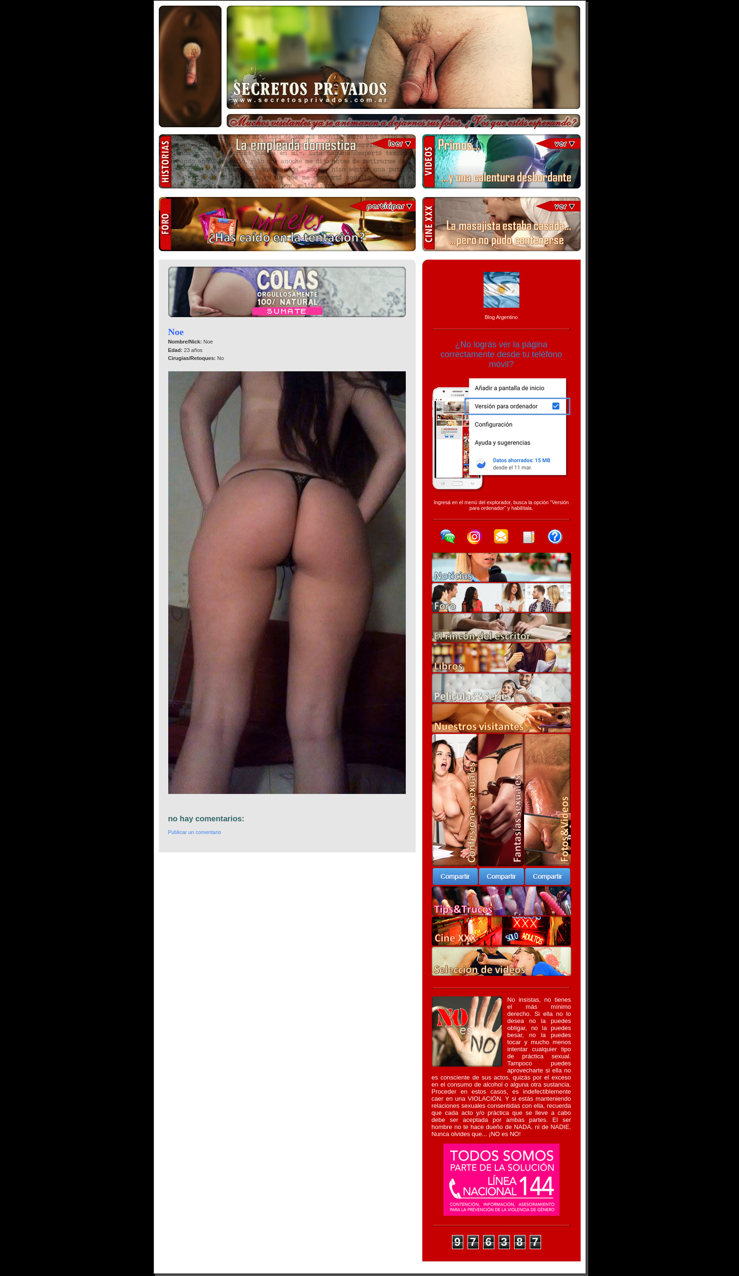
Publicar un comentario (195, 832)
